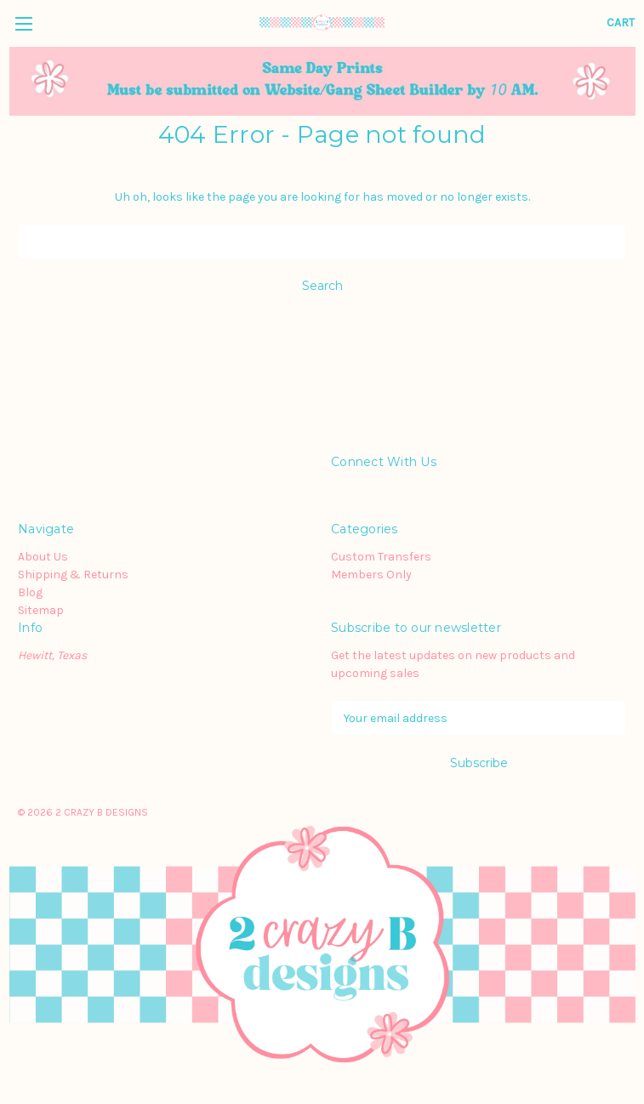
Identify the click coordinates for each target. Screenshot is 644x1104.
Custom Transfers (381, 556)
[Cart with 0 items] (620, 22)
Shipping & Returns (73, 574)
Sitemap (41, 610)
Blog (30, 592)
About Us (43, 556)
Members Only (371, 574)
